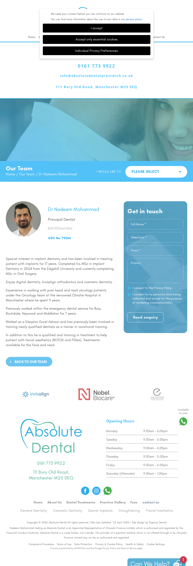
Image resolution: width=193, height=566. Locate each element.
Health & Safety (135, 534)
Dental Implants (100, 501)
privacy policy (134, 10)
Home (31, 28)
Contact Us (158, 28)
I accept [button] (96, 19)
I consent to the (152, 279)
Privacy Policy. (163, 279)
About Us (55, 493)
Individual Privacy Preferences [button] (96, 42)
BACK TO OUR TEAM (31, 353)
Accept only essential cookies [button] (97, 30)
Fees (134, 493)
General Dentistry (33, 501)
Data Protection (83, 534)
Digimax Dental (157, 513)
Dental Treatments (81, 493)
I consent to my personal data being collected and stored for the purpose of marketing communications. (157, 290)
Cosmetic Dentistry (67, 501)
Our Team (27, 165)
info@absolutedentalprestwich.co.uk (96, 67)
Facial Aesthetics (159, 501)
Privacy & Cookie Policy (109, 534)
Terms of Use (64, 534)
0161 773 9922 (96, 56)
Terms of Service (129, 539)
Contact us (150, 493)
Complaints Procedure (41, 534)
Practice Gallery (113, 493)
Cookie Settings (155, 534)
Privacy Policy (109, 539)
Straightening (129, 501)
